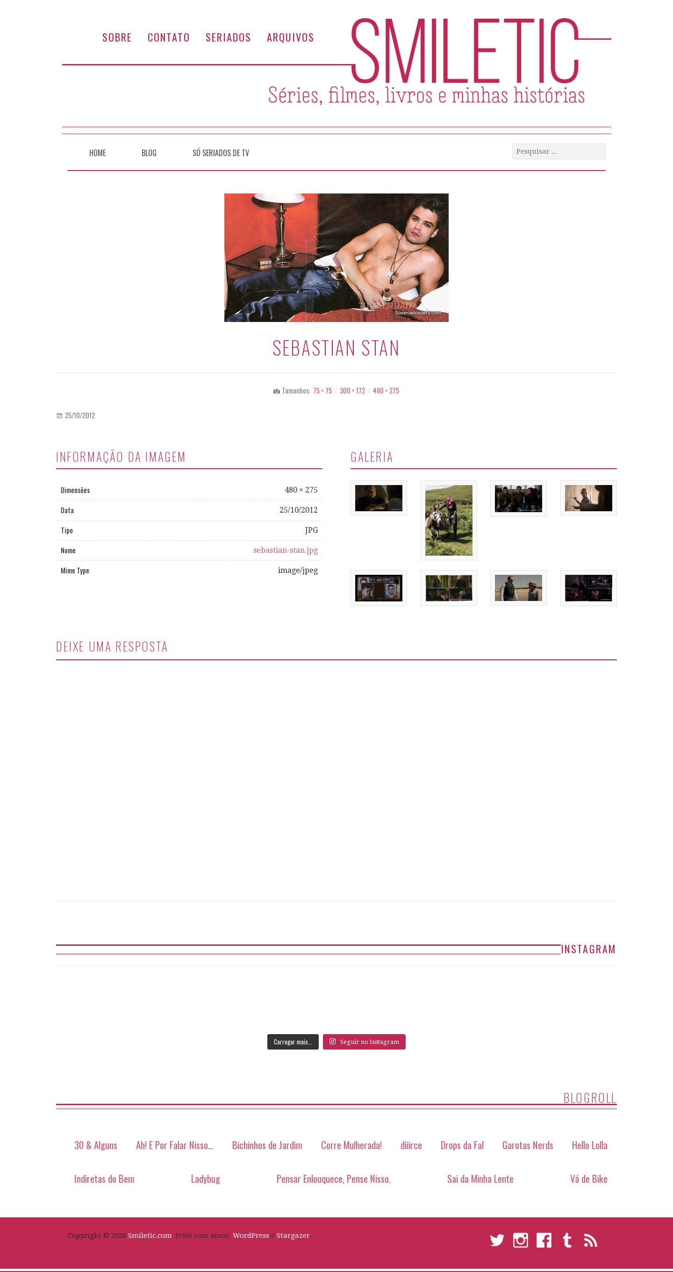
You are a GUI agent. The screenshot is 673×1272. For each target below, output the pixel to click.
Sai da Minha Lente (480, 1178)
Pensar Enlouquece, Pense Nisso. (334, 1178)
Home (97, 152)
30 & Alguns (95, 1144)
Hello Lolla (590, 1144)
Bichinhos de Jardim (267, 1144)
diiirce (411, 1144)
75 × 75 (322, 390)
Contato (169, 36)
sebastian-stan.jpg (285, 550)
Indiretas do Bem (104, 1178)
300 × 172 (352, 390)
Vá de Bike (589, 1178)
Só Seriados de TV (221, 152)
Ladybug (205, 1178)
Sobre (117, 36)
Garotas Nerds (527, 1144)
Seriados (228, 36)
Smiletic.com (150, 1235)
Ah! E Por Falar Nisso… (175, 1144)
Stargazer (293, 1235)
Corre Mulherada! (351, 1144)
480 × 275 (386, 390)
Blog (149, 152)
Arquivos (291, 36)
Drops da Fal (462, 1144)
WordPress (251, 1235)
